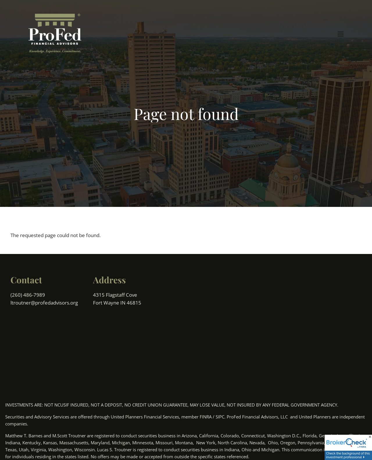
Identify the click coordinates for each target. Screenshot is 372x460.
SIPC (220, 417)
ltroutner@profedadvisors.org (44, 302)
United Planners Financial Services (145, 417)
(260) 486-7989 (28, 294)
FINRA (206, 417)
